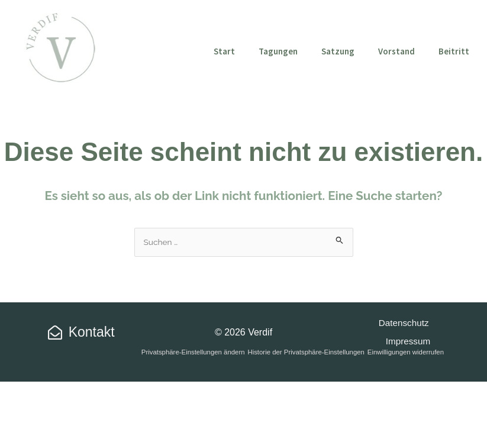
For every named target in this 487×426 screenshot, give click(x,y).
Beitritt (453, 51)
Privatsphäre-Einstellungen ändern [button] (193, 352)
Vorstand (396, 51)
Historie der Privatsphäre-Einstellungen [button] (306, 352)
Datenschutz (402, 323)
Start (224, 51)
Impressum (409, 341)
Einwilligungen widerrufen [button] (405, 352)
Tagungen (278, 51)
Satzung (337, 51)
